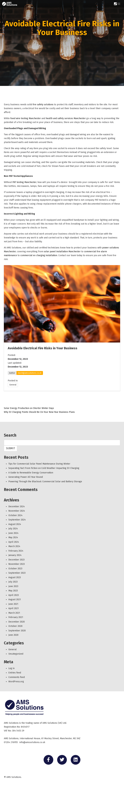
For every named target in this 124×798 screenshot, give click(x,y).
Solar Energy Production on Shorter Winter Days (30, 408)
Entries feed (14, 672)
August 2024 (14, 524)
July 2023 (13, 581)
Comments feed (16, 677)
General (12, 385)
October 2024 (15, 515)
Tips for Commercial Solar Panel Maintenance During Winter (39, 463)
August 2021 (14, 599)
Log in (11, 668)
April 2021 (13, 608)
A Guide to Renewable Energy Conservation (30, 472)
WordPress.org (16, 681)
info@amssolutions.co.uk (32, 742)
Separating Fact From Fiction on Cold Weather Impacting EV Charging (43, 468)
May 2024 (13, 537)
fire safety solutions (43, 104)
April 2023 (13, 595)
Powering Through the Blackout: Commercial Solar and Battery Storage (45, 481)
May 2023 (13, 590)
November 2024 (16, 510)
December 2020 (16, 621)
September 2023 (17, 573)
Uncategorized (15, 653)
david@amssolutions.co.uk (29, 373)
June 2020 (13, 635)
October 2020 (15, 626)
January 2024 (14, 555)
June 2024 (13, 533)
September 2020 (17, 630)
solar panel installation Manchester (62, 251)
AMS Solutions (13, 777)
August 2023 (14, 577)
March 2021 (14, 613)
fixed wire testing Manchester (25, 118)
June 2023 (13, 586)
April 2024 (13, 542)
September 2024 (17, 519)
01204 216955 (11, 742)
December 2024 (16, 506)
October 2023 (15, 568)
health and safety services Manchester (66, 118)
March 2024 (14, 546)
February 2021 (15, 617)
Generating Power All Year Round (25, 477)
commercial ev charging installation (38, 255)
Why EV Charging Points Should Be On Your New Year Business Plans (39, 412)
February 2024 (15, 550)
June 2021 (13, 604)
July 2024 (13, 528)
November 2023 (16, 564)
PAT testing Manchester (24, 182)
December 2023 (16, 559)
